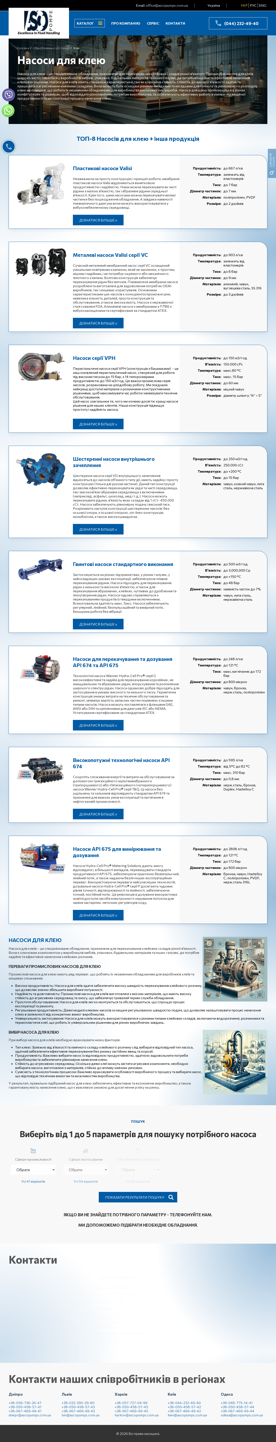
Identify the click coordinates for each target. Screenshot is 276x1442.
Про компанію (125, 23)
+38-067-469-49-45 (131, 1414)
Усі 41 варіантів (33, 1181)
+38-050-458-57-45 (131, 1410)
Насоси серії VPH (94, 358)
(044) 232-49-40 (241, 23)
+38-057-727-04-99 (131, 1406)
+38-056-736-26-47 (25, 1406)
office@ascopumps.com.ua (167, 5)
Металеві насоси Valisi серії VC (110, 255)
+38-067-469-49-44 (237, 1414)
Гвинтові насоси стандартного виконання (123, 564)
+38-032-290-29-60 (78, 1406)
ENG (262, 5)
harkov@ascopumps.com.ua (136, 1418)
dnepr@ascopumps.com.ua (30, 1418)
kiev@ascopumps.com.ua (187, 1418)
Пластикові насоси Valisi (102, 168)
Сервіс (153, 23)
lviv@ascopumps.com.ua (80, 1418)
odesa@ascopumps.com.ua (242, 1418)
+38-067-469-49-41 (25, 1414)
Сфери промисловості (33, 1153)
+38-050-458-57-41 (25, 1410)
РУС (253, 5)
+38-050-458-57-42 (184, 1410)
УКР (244, 5)
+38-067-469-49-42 (184, 1414)
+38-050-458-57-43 (78, 1410)
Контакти (175, 23)
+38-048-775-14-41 (237, 1406)
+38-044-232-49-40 (184, 1406)
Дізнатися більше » (98, 220)
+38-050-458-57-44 (237, 1410)
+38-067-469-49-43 (78, 1414)
